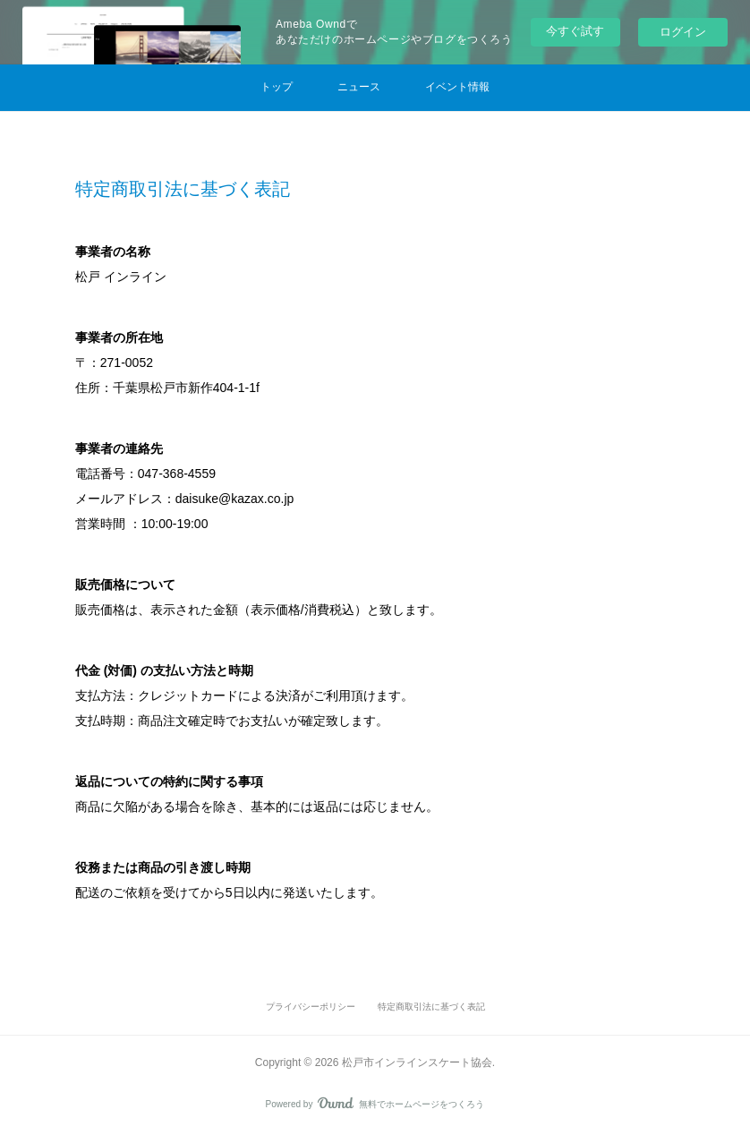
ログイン (683, 31)
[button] (276, 87)
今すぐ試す (575, 31)
